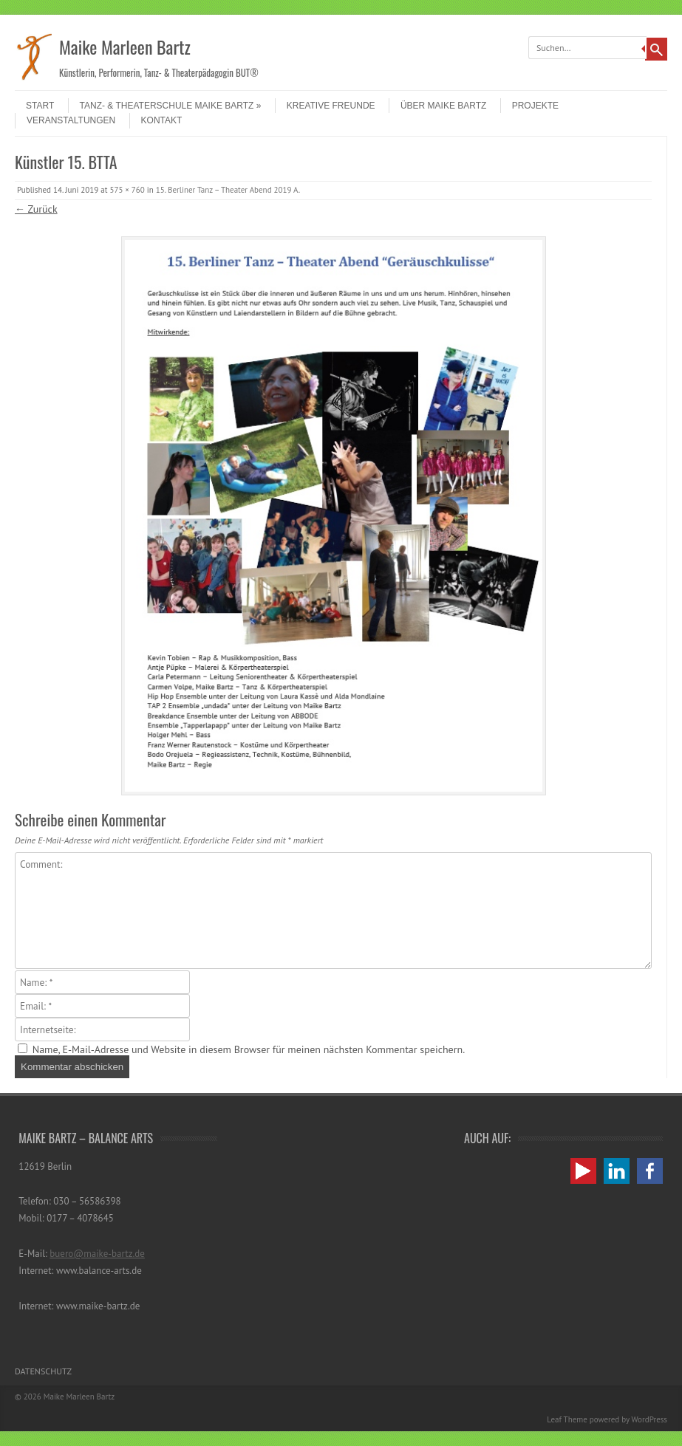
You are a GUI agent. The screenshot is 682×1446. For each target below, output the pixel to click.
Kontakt (162, 120)
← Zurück (36, 209)
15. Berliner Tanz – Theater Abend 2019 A (227, 190)
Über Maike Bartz (443, 105)
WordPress (649, 1419)
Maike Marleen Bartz (125, 46)
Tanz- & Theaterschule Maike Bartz (171, 105)
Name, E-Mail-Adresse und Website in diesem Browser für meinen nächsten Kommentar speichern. (249, 1049)
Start (40, 105)
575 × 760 (126, 190)
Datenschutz (43, 1371)
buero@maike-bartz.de (97, 1253)
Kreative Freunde (331, 105)
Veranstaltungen (71, 120)
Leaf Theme (567, 1419)
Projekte (535, 105)
